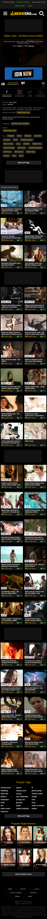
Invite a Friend (16, 892)
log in (20, 46)
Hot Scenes (19, 152)
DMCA (30, 896)
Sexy (18, 144)
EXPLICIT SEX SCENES (20, 124)
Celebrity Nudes (26, 140)
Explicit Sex (37, 144)
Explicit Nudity (9, 148)
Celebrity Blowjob (35, 148)
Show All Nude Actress (23, 874)
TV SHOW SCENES (8, 2)
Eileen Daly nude (23, 112)
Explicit (26, 144)
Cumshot (37, 136)
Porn (21, 156)
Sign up (23, 889)
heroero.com (28, 901)
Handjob (11, 136)
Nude (15, 140)
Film (14, 156)
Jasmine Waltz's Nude (38, 2)
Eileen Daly (31, 152)
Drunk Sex (21, 148)
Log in (36, 889)
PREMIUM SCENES (23, 2)
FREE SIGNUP (20, 6)
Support (33, 892)
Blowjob (28, 136)
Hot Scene (7, 152)
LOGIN (30, 6)
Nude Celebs (8, 144)
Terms (17, 896)
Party (19, 136)
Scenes (6, 156)
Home (10, 889)
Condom (7, 140)
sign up (31, 46)
